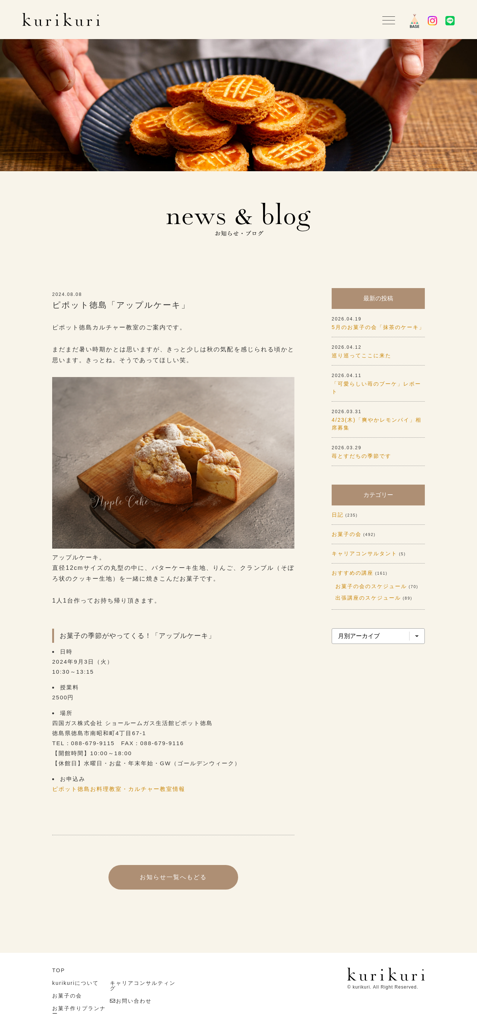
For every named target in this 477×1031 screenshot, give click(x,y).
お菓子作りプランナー (79, 1010)
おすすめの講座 (352, 573)
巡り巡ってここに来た (361, 355)
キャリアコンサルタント (364, 553)
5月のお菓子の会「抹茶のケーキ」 (378, 327)
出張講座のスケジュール (368, 598)
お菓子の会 (346, 534)
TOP (58, 970)
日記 (338, 515)
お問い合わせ (134, 1001)
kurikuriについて (75, 983)
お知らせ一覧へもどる (173, 877)
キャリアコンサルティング (143, 985)
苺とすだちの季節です (361, 456)
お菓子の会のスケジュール (371, 586)
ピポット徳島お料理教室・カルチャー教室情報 (118, 789)
